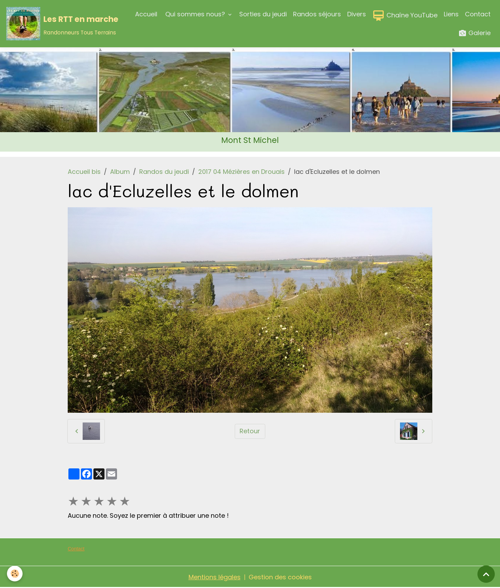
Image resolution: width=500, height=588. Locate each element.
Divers (356, 14)
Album (120, 171)
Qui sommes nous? (195, 14)
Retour (250, 431)
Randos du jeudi (164, 171)
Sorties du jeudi (263, 14)
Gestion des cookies (280, 577)
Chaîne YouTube (405, 15)
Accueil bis (84, 171)
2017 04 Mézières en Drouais (241, 171)
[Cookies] (15, 573)
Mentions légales (215, 577)
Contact (478, 14)
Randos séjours (317, 14)
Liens (451, 14)
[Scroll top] (486, 574)
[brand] (58, 23)
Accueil (146, 14)
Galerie (474, 33)
